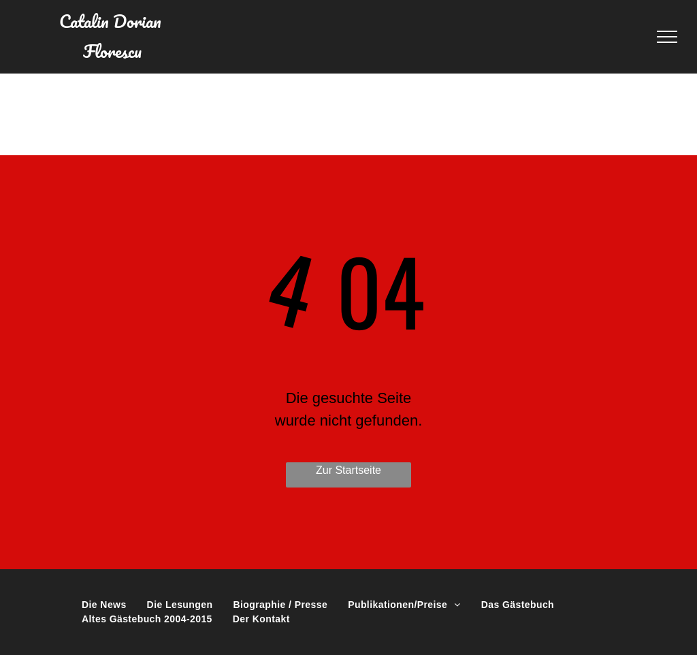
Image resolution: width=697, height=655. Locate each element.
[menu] (667, 36)
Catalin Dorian (112, 21)
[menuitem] (104, 605)
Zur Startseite (348, 470)
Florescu (112, 51)
